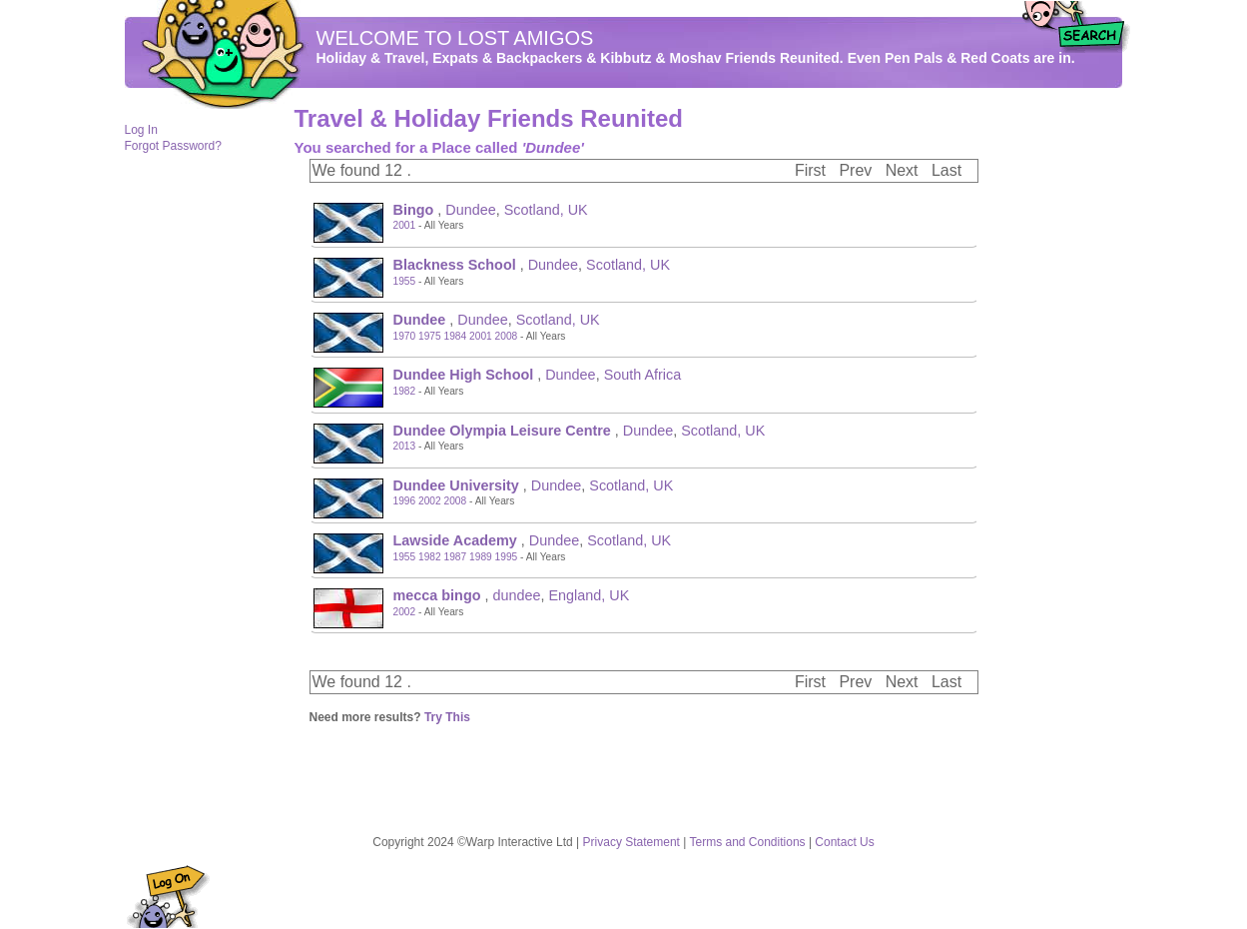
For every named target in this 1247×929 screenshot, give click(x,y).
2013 (404, 446)
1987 (455, 556)
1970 (404, 336)
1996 (404, 500)
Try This (447, 717)
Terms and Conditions (748, 842)
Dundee (470, 210)
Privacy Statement (631, 842)
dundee (516, 595)
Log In (141, 130)
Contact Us (844, 842)
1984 (455, 336)
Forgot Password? (173, 146)
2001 (404, 225)
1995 (506, 556)
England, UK (589, 595)
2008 (506, 336)
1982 (404, 391)
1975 (429, 336)
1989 (480, 556)
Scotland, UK (546, 210)
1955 (404, 281)
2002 (429, 500)
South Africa (643, 375)
